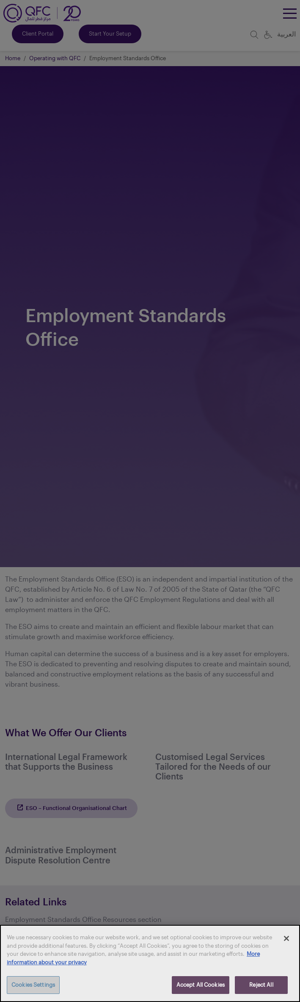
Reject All (261, 984)
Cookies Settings (33, 984)
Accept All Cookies (200, 984)
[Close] (286, 938)
